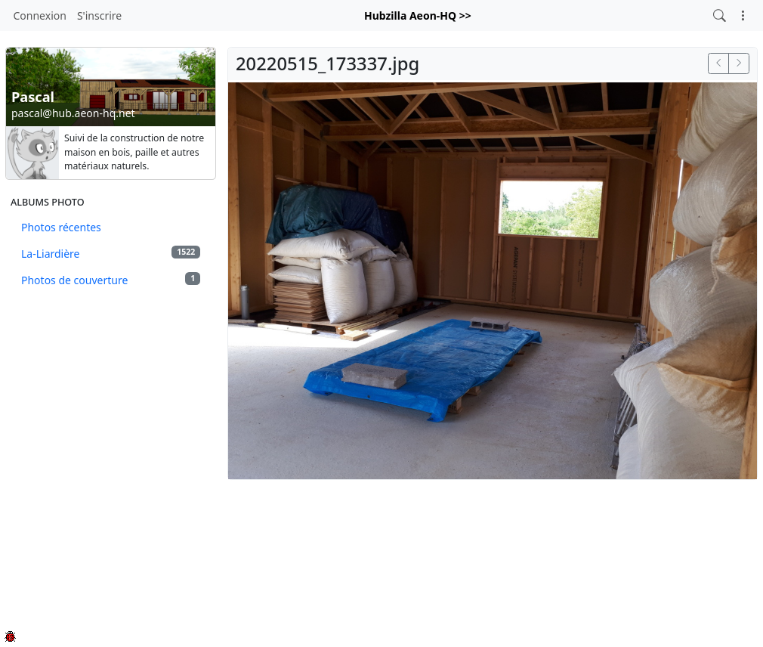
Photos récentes (61, 227)
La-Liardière (110, 253)
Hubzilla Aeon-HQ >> (417, 15)
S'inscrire (99, 15)
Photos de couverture (110, 279)
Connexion (40, 15)
